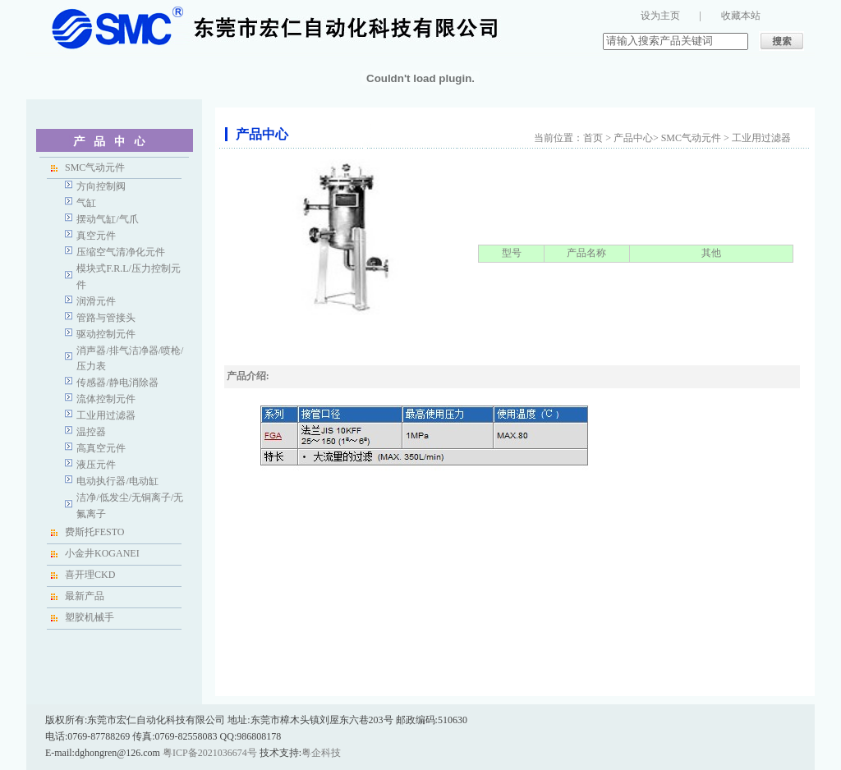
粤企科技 (321, 753)
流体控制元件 (106, 399)
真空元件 (96, 235)
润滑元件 (96, 301)
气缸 (86, 203)
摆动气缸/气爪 (107, 219)
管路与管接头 (106, 317)
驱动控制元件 (106, 334)
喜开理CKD (90, 574)
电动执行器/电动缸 (117, 481)
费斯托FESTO (94, 532)
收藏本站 (741, 15)
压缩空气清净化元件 (120, 252)
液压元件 (96, 464)
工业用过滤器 (106, 415)
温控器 (91, 432)
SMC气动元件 (95, 167)
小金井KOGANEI (102, 553)
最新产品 (84, 596)
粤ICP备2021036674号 (210, 753)
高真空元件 (101, 448)
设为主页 (660, 15)
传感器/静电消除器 (117, 382)
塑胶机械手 (89, 617)
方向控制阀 (101, 186)
